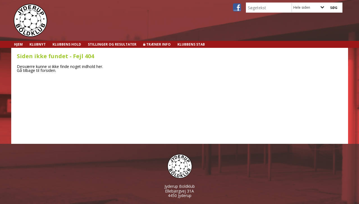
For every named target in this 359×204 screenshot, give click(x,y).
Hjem (18, 44)
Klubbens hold (66, 44)
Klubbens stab (191, 44)
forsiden (47, 70)
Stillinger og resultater (112, 44)
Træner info (158, 44)
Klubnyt (37, 44)
